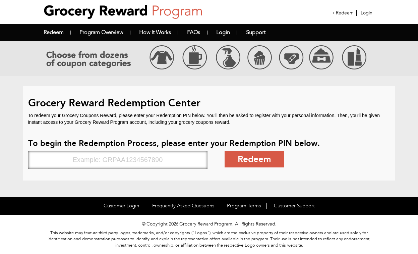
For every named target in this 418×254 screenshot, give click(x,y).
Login (366, 13)
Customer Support (294, 206)
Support (255, 32)
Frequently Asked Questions (183, 206)
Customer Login (121, 206)
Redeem (345, 13)
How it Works (155, 32)
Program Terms (244, 206)
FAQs (193, 32)
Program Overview (101, 32)
